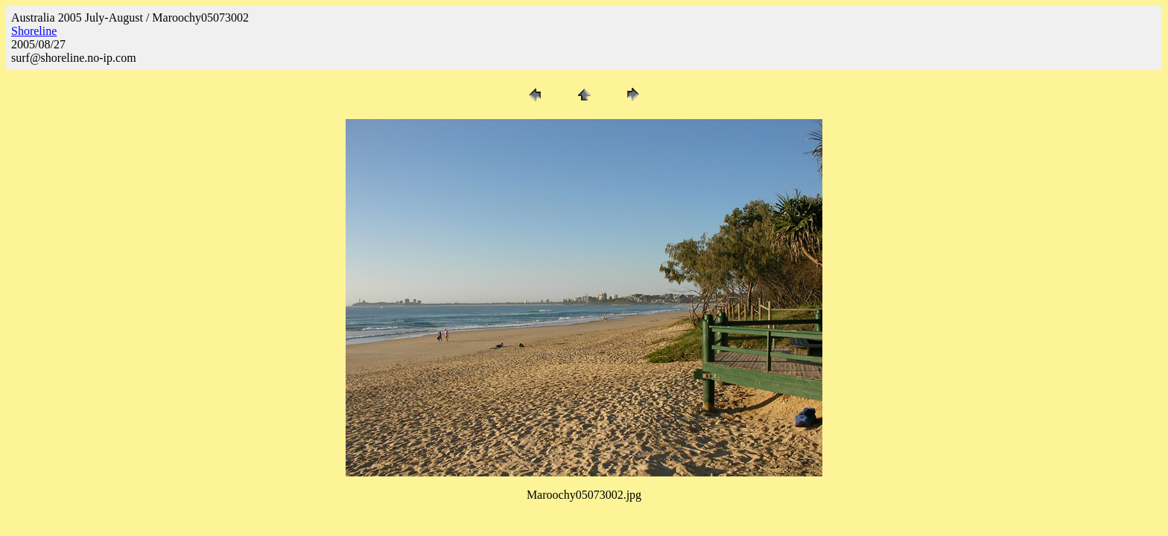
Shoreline (34, 31)
